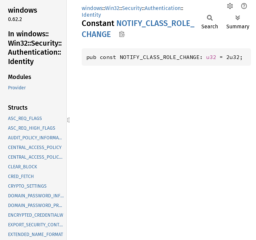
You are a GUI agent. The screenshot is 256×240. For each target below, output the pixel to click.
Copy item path (121, 34)
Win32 (112, 8)
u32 (211, 57)
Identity (91, 15)
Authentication (163, 8)
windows (92, 8)
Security (132, 8)
